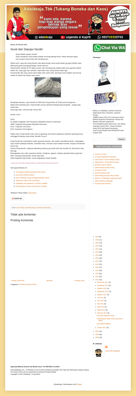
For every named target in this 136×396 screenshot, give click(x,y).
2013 (97, 273)
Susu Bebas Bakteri (103, 324)
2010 (97, 331)
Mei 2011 (100, 304)
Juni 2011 (100, 301)
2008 (97, 337)
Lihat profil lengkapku (112, 351)
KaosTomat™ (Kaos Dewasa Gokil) (107, 159)
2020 (97, 252)
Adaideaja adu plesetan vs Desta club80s (32, 183)
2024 (97, 240)
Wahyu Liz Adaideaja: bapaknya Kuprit (108, 178)
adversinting (20, 207)
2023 (97, 243)
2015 (97, 267)
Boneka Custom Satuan (103, 165)
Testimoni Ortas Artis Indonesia (27, 180)
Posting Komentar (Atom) (28, 284)
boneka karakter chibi (102, 173)
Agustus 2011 (102, 295)
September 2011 (103, 291)
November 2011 (103, 285)
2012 (97, 276)
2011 (97, 280)
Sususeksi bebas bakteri (25, 175)
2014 (97, 270)
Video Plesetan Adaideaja (104, 181)
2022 (97, 246)
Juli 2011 (100, 298)
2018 (97, 258)
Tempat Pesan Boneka (103, 183)
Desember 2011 (103, 282)
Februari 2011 (102, 313)
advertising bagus (30, 207)
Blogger (79, 384)
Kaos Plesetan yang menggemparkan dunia (32, 178)
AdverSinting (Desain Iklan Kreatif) (107, 175)
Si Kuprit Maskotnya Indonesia (105, 157)
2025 (97, 237)
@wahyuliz (32, 193)
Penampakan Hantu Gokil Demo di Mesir (31, 186)
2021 (97, 249)
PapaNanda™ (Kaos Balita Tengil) (107, 162)
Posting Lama (79, 281)
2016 (97, 264)
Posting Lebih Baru (17, 281)
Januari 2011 (102, 327)
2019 (97, 255)
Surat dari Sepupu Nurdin (105, 316)
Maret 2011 (101, 310)
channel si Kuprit (100, 154)
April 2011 (101, 307)
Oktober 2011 (102, 288)
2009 (97, 334)
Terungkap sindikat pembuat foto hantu (30, 172)
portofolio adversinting (44, 207)
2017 (97, 261)
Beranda (49, 281)
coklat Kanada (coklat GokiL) (105, 167)
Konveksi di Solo (100, 170)
